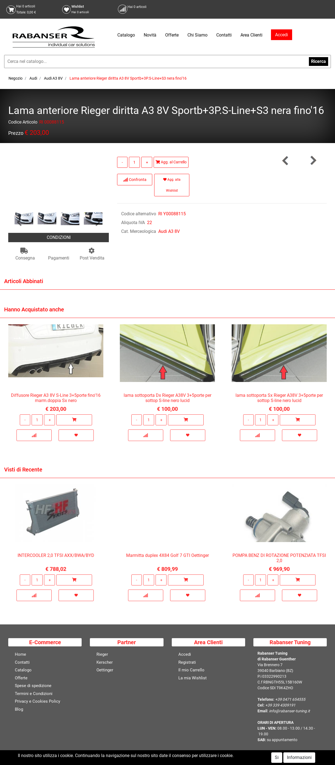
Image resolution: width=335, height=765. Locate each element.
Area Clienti (251, 35)
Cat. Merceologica (138, 231)
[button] (19, 222)
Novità (150, 35)
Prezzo (15, 134)
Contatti (224, 35)
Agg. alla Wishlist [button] (172, 185)
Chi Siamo (197, 35)
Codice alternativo (138, 213)
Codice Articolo (22, 123)
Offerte (172, 35)
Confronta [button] (134, 179)
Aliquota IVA (133, 222)
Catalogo (126, 35)
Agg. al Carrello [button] (171, 162)
